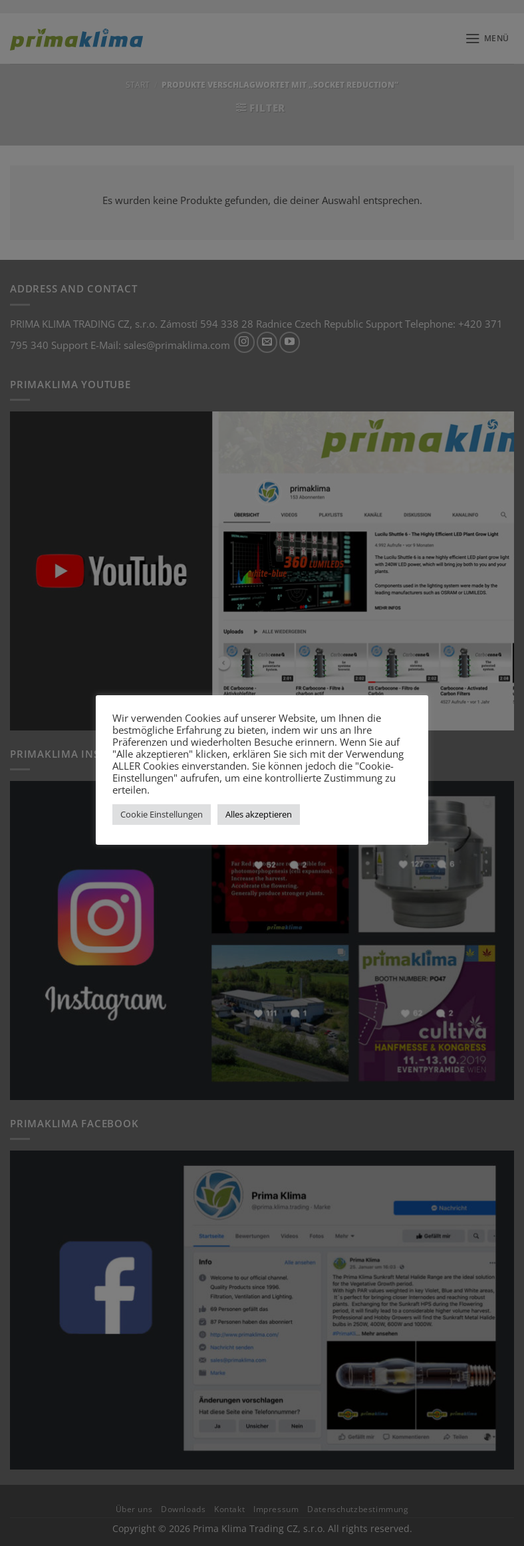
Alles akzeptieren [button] (258, 814)
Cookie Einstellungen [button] (161, 814)
